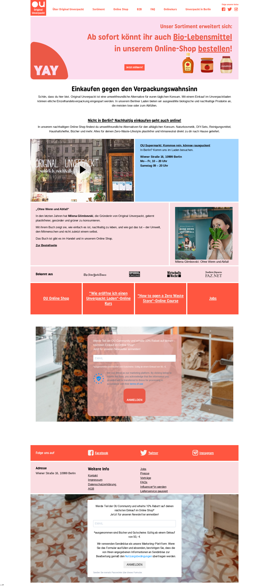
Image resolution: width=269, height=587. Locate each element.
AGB (91, 488)
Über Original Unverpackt (68, 9)
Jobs (143, 469)
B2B (139, 9)
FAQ (153, 9)
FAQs (143, 482)
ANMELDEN (135, 399)
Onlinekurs (170, 9)
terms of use (136, 383)
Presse (144, 473)
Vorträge (145, 478)
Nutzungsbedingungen (138, 556)
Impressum (95, 480)
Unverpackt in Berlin (198, 9)
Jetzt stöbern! (134, 67)
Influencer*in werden (153, 486)
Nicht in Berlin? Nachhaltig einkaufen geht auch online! (134, 120)
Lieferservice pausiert (154, 491)
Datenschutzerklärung (102, 484)
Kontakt (93, 475)
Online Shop (120, 9)
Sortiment (99, 9)
